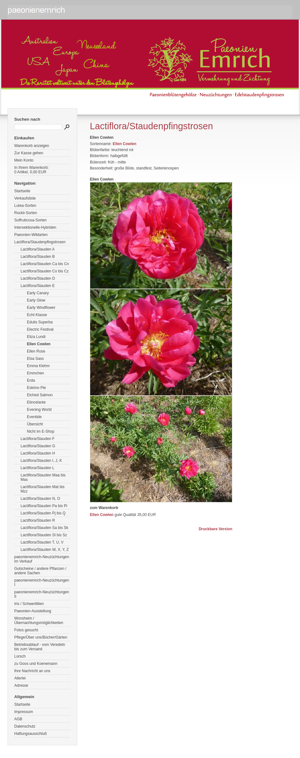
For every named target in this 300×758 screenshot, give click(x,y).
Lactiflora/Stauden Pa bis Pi (44, 506)
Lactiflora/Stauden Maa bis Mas (43, 477)
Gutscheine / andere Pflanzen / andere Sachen (40, 570)
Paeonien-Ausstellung (32, 611)
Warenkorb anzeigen (31, 145)
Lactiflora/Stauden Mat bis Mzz (43, 489)
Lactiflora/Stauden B (38, 256)
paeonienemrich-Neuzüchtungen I (41, 582)
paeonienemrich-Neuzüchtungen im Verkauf (41, 559)
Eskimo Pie (36, 387)
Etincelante (36, 402)
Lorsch (20, 656)
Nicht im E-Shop (40, 431)
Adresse (21, 685)
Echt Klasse (37, 315)
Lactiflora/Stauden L (37, 468)
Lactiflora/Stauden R (38, 520)
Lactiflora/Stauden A (37, 249)
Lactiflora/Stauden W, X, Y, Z (45, 549)
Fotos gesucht (26, 630)
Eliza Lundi (36, 336)
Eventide (34, 417)
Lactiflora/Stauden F (37, 438)
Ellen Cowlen (39, 344)
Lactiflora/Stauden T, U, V (42, 542)
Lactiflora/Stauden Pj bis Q (43, 513)
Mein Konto (24, 160)
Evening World (39, 409)
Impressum (23, 712)
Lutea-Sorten (25, 205)
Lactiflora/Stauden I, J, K (41, 460)
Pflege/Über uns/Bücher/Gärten (40, 637)
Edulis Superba (40, 322)
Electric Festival (40, 329)
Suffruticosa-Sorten (30, 220)
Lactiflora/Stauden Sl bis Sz (44, 535)
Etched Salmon (40, 395)
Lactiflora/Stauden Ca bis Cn (45, 264)
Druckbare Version (215, 529)
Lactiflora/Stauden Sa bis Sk (44, 528)
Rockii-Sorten (25, 213)
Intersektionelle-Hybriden (35, 227)
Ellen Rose (36, 351)
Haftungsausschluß (30, 733)
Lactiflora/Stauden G (38, 446)
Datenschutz (24, 726)
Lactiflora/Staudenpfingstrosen (40, 242)
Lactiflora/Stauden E (38, 285)
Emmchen (35, 373)
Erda (31, 380)
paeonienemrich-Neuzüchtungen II (41, 594)
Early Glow (36, 300)
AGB (18, 719)
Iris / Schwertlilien (29, 604)
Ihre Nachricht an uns (32, 671)
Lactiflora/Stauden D (38, 278)
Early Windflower (41, 307)
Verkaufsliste (25, 198)
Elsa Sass (35, 358)
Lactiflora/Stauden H (38, 453)
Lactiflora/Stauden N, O (40, 498)
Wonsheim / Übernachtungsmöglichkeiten (38, 620)
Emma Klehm (38, 366)
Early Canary (38, 293)
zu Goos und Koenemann (35, 663)
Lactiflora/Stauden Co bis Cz (45, 271)
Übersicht (35, 424)
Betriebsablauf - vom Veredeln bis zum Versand (39, 646)
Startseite (22, 191)
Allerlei (20, 678)
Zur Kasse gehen (28, 153)
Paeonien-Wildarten (30, 234)
